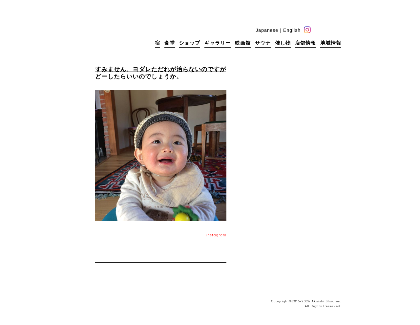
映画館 (243, 43)
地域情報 (330, 43)
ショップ (189, 43)
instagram (216, 235)
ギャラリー (217, 43)
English (292, 30)
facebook (317, 29)
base (337, 29)
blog (327, 29)
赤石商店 (105, 32)
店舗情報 (305, 43)
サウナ (263, 43)
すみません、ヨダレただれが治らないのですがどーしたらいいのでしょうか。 (160, 72)
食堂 (169, 43)
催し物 (283, 43)
